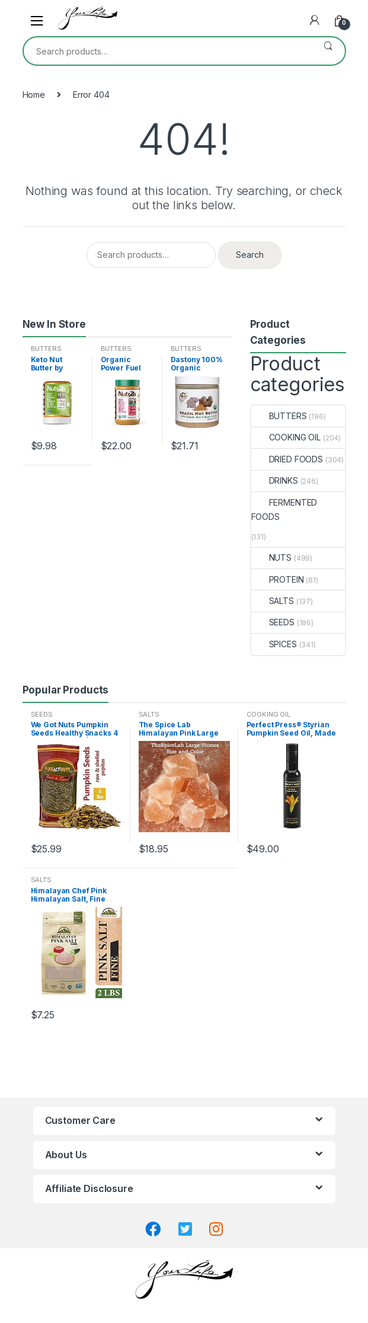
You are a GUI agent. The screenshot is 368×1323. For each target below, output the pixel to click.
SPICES (274, 644)
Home (34, 95)
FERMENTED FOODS (284, 509)
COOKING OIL (286, 437)
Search (328, 51)
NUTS (271, 557)
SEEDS (273, 622)
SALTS (272, 601)
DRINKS (274, 480)
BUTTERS (46, 348)
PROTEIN (277, 579)
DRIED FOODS (287, 459)
